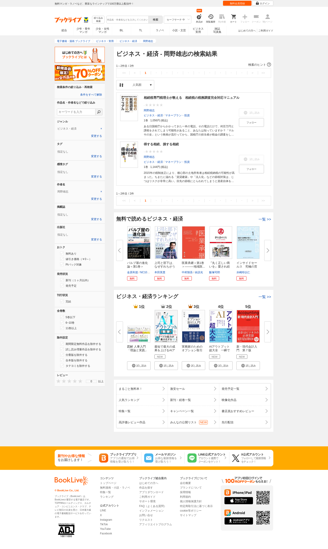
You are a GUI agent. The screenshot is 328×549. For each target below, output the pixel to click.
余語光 (199, 272)
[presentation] (57, 381)
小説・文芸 (179, 30)
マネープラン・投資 (177, 115)
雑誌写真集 (217, 30)
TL (140, 30)
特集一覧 (105, 492)
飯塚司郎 (214, 272)
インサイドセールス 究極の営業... (246, 266)
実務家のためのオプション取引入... (192, 350)
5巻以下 (67, 317)
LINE (103, 510)
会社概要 (185, 483)
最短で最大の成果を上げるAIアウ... (164, 350)
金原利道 (132, 272)
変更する (96, 136)
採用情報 (185, 492)
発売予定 (68, 285)
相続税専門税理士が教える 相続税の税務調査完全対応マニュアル (191, 97)
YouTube (105, 529)
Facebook (106, 533)
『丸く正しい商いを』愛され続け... (219, 266)
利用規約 (185, 496)
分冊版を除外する (73, 354)
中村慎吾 (187, 272)
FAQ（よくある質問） (153, 506)
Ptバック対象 (71, 264)
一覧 (265, 219)
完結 (65, 301)
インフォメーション (151, 510)
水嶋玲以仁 (243, 272)
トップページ (108, 483)
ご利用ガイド (265, 30)
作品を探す (146, 487)
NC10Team (147, 272)
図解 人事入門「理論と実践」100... (137, 350)
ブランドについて (191, 487)
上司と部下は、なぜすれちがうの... (164, 266)
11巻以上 (68, 328)
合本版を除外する (73, 360)
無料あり (68, 253)
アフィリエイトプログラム (155, 524)
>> (263, 73)
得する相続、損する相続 (161, 144)
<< (124, 73)
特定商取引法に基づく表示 (196, 506)
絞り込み (98, 20)
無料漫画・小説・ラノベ (115, 487)
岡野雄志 (149, 110)
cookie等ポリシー (191, 510)
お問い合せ (146, 515)
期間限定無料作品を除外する (80, 344)
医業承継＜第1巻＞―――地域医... (193, 264)
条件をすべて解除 (91, 94)
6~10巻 (67, 322)
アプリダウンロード (151, 492)
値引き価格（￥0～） (76, 259)
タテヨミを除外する (75, 365)
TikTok (104, 524)
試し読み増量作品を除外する (80, 349)
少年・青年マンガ (83, 30)
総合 (64, 30)
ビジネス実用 (198, 30)
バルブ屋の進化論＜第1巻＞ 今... (137, 266)
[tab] (79, 128)
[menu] (91, 381)
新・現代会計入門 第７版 (246, 348)
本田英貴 (159, 272)
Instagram (106, 519)
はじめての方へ (247, 30)
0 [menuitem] (91, 381)
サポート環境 (147, 501)
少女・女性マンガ (102, 30)
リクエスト (146, 519)
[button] (193, 64)
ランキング (107, 496)
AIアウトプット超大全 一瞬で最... (219, 350)
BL (121, 30)
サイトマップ (188, 515)
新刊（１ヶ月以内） (75, 280)
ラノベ (160, 30)
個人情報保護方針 (191, 501)
